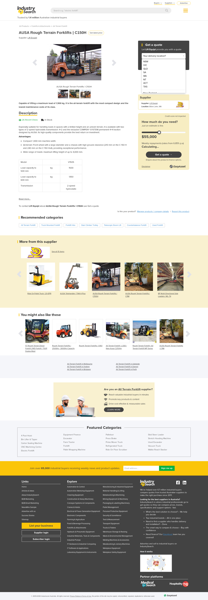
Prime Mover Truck (114, 442)
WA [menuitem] (145, 76)
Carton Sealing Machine (31, 443)
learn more (113, 409)
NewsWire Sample (29, 507)
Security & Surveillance (112, 515)
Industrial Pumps (74, 540)
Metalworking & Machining (113, 495)
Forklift (66, 446)
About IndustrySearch (30, 495)
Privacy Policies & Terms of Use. (81, 596)
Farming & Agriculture (76, 519)
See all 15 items (58, 251)
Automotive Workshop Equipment (80, 491)
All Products (24, 26)
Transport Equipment (111, 523)
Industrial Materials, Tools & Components (83, 536)
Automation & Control (76, 487)
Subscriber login (41, 539)
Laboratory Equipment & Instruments (81, 552)
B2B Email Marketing (30, 503)
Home (24, 487)
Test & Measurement (111, 519)
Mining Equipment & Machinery (115, 499)
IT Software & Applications (77, 548)
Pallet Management (111, 507)
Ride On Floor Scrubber (116, 449)
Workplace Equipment (111, 548)
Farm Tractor (69, 442)
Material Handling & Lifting (113, 491)
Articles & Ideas (28, 491)
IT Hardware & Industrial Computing (81, 544)
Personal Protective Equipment (115, 511)
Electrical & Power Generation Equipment (83, 511)
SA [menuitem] (144, 72)
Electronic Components (76, 515)
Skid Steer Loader (156, 434)
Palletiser (110, 434)
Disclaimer (146, 166)
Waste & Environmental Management (118, 536)
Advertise (184, 3)
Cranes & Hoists (73, 507)
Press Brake (111, 438)
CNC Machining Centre (31, 447)
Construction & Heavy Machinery (80, 499)
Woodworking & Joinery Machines (116, 544)
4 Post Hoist (26, 435)
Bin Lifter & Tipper (29, 439)
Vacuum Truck (154, 446)
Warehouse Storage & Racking (115, 532)
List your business (41, 525)
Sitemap (25, 519)
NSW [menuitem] (145, 61)
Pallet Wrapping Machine (74, 449)
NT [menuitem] (144, 79)
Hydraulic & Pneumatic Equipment (80, 532)
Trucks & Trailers (109, 528)
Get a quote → (163, 154)
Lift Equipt (32, 37)
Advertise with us (29, 511)
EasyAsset (167, 534)
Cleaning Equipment (75, 495)
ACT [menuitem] (145, 83)
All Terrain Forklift (60, 26)
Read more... (24, 199)
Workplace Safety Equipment (114, 552)
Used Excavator (155, 442)
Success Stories (28, 515)
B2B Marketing (28, 499)
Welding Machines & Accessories (116, 540)
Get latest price (96, 33)
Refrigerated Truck (114, 446)
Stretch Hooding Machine (159, 438)
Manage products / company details (153, 211)
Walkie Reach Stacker (157, 449)
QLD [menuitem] (145, 68)
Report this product (180, 211)
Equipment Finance (72, 434)
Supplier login (41, 532)
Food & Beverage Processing (78, 523)
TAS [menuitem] (145, 86)
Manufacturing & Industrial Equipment (118, 487)
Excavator (67, 438)
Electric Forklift (27, 450)
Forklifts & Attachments (40, 26)
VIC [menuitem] (145, 65)
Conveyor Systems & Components (81, 503)
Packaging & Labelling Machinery (116, 503)
